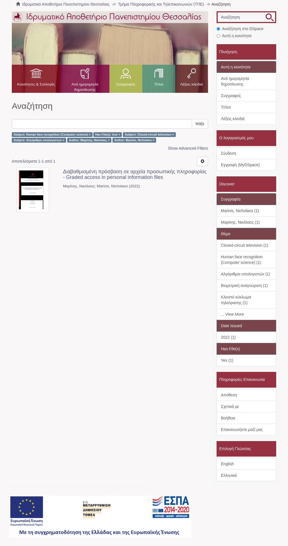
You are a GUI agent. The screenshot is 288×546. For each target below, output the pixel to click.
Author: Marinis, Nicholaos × (134, 140)
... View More (232, 314)
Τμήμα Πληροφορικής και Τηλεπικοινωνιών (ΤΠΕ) (161, 4)
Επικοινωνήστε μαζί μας (242, 429)
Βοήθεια (228, 418)
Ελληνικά (229, 475)
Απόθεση (229, 395)
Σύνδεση (228, 153)
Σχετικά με (230, 406)
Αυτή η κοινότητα (234, 35)
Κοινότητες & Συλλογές (36, 84)
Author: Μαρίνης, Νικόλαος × (89, 140)
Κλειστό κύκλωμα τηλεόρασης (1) (236, 300)
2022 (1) (228, 337)
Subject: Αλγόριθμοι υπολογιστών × (39, 140)
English (227, 464)
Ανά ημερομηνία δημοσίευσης (84, 87)
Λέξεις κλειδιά (191, 84)
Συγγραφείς (125, 84)
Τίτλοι (158, 84)
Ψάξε (199, 124)
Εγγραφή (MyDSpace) (240, 165)
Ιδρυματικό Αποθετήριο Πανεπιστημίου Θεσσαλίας (66, 4)
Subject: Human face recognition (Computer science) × (52, 134)
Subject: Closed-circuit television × (149, 134)
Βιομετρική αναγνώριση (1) (244, 285)
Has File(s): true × (107, 134)
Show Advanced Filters (188, 148)
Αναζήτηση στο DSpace (240, 28)
